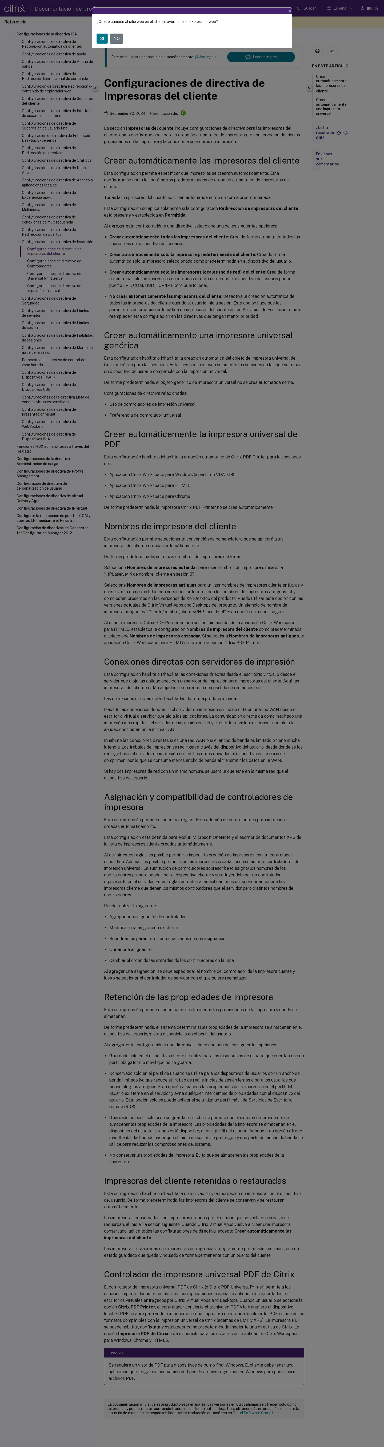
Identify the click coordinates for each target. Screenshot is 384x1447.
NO (116, 38)
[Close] (290, 10)
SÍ (102, 38)
